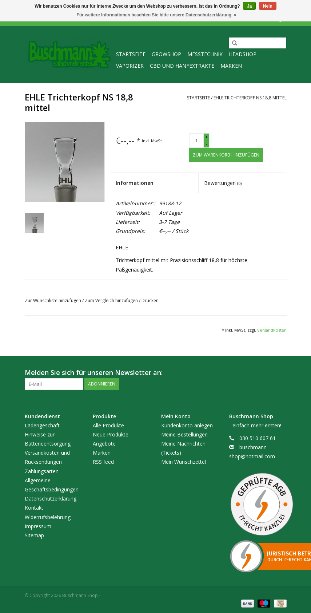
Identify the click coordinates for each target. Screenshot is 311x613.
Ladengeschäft (42, 425)
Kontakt (34, 507)
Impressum (38, 526)
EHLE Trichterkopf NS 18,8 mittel (250, 98)
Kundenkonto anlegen (187, 425)
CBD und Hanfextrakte (182, 65)
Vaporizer (130, 65)
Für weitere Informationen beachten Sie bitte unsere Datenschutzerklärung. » (156, 14)
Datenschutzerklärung (50, 498)
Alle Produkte (108, 425)
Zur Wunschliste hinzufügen (53, 300)
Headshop (242, 54)
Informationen (134, 182)
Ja (249, 6)
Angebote (104, 443)
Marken (231, 65)
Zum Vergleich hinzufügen (112, 300)
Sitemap (34, 535)
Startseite (130, 54)
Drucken (150, 300)
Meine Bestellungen (184, 434)
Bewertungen (223, 182)
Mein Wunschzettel (183, 461)
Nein (267, 6)
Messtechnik (205, 54)
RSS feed (103, 461)
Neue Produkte (110, 434)
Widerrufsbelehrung (48, 517)
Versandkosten (272, 330)
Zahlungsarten (42, 471)
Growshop (166, 54)
